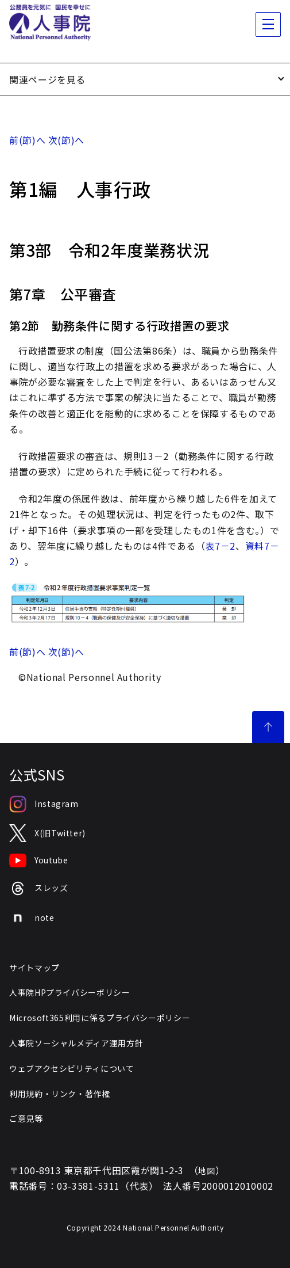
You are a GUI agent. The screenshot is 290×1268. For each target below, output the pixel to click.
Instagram (44, 804)
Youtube (38, 860)
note (32, 918)
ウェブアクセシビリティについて (71, 1068)
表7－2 (220, 546)
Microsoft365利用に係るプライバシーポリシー (99, 1017)
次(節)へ (66, 140)
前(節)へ (27, 140)
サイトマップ (34, 967)
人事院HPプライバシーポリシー (69, 992)
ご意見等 (26, 1118)
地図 (206, 1170)
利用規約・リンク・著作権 (59, 1093)
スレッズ (38, 888)
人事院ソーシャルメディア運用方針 (76, 1043)
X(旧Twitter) (47, 833)
